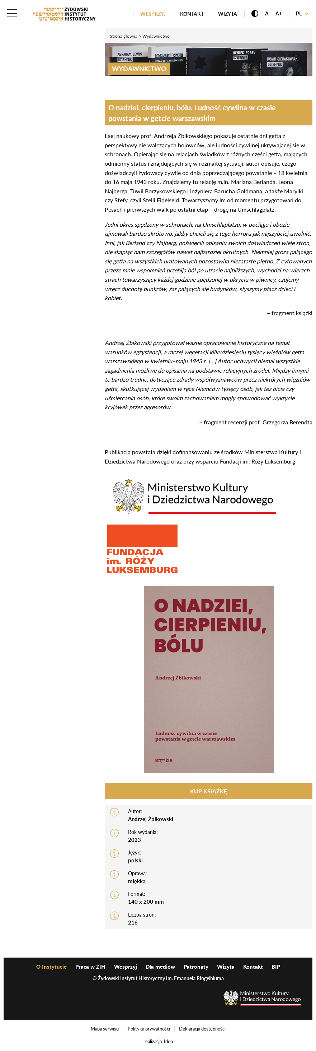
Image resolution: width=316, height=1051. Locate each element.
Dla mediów (160, 967)
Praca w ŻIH (90, 967)
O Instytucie (51, 967)
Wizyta (227, 14)
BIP (276, 967)
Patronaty (196, 967)
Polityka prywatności (149, 1029)
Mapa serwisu (105, 1029)
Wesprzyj (153, 14)
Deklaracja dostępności (202, 1029)
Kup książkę (208, 791)
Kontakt (192, 14)
